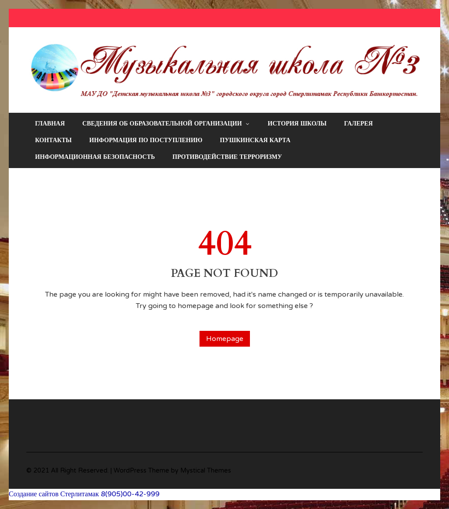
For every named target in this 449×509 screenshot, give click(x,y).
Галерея (358, 123)
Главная (50, 123)
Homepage (224, 338)
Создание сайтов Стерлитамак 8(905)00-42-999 (84, 494)
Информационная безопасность (95, 157)
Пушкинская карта (255, 140)
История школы (297, 123)
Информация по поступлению (146, 140)
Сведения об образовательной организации (166, 124)
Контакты (53, 140)
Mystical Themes (205, 470)
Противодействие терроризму (227, 157)
